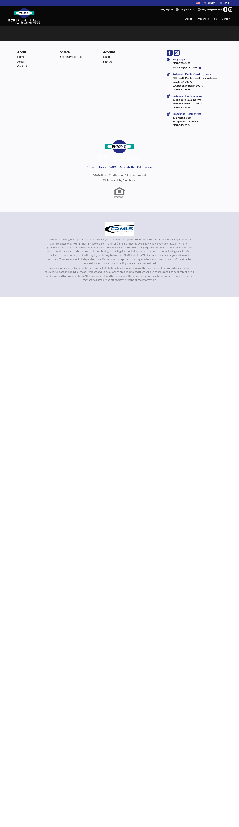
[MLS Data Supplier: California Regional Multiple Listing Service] (119, 229)
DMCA (113, 167)
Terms (102, 167)
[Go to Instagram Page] (230, 9)
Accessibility (127, 167)
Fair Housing (144, 167)
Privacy (91, 167)
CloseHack (129, 180)
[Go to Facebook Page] (225, 9)
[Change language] (198, 3)
